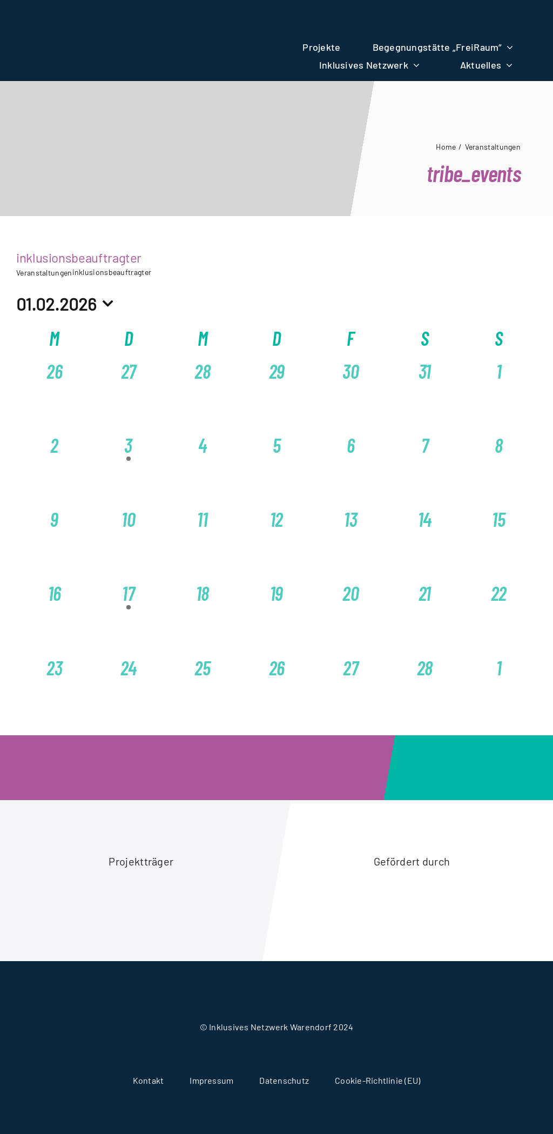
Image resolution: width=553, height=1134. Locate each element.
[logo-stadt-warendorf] (209, 900)
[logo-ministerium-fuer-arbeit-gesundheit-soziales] (479, 900)
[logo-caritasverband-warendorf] (73, 889)
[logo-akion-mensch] (344, 886)
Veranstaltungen (44, 272)
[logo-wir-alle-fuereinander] (141, 17)
